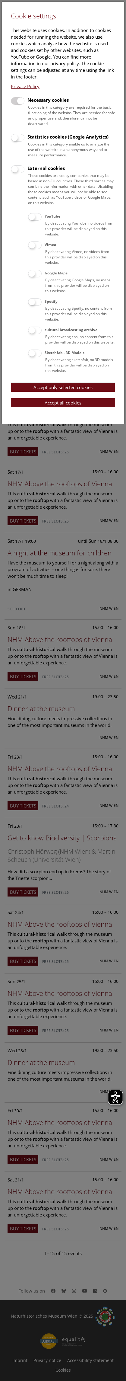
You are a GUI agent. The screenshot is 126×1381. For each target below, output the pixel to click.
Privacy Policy (25, 86)
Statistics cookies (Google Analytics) (68, 137)
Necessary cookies (48, 100)
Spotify (51, 301)
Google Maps (56, 273)
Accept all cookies (63, 403)
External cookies (46, 168)
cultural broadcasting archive (71, 329)
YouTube (52, 216)
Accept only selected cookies (63, 387)
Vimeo (50, 244)
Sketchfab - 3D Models (64, 352)
